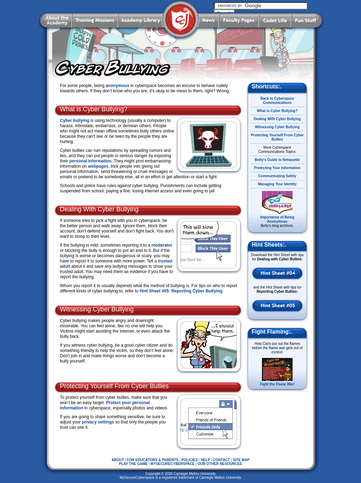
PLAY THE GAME (133, 464)
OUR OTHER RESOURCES (219, 464)
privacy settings (98, 422)
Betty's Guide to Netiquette (277, 160)
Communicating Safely (277, 176)
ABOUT (117, 460)
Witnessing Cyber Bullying (277, 127)
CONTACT (221, 460)
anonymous (117, 85)
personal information (90, 161)
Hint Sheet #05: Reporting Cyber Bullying (181, 291)
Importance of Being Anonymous (277, 219)
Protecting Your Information (277, 168)
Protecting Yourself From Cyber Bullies (277, 137)
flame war (277, 348)
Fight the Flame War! (277, 384)
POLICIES (189, 460)
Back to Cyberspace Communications (277, 101)
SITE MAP (241, 460)
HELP (205, 460)
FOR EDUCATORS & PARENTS (152, 460)
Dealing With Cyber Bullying (277, 119)
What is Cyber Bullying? (277, 111)
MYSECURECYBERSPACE (173, 464)
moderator (161, 245)
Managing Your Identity (277, 184)
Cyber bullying (74, 120)
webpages (98, 166)
